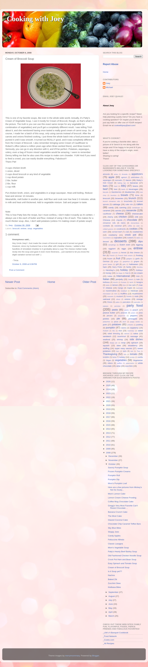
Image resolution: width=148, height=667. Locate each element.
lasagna (139, 282)
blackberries (116, 192)
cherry (110, 217)
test (132, 351)
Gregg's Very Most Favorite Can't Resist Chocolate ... (123, 507)
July (110, 600)
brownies (119, 198)
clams (123, 223)
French (112, 255)
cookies (133, 228)
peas (141, 313)
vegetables (38, 228)
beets (123, 189)
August (111, 596)
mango (120, 288)
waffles (119, 363)
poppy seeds (135, 322)
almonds (106, 174)
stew (119, 345)
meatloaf (124, 291)
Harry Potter (117, 267)
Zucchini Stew (114, 583)
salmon (126, 333)
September (113, 592)
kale (138, 279)
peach (135, 310)
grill (117, 264)
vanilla (140, 357)
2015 (108, 425)
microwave (107, 294)
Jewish (130, 279)
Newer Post (12, 281)
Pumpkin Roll (114, 475)
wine (118, 366)
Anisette (125, 174)
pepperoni (121, 316)
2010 (108, 445)
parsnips (117, 306)
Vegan (108, 360)
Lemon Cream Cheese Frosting (122, 498)
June (110, 604)
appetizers (137, 174)
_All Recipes (108, 643)
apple (111, 177)
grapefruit (126, 261)
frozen (109, 259)
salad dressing (114, 334)
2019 (108, 409)
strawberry (132, 345)
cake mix (129, 204)
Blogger (95, 656)
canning (122, 207)
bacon (128, 180)
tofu (125, 354)
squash (106, 345)
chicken (123, 216)
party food (135, 305)
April (110, 612)
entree (23, 228)
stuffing (106, 348)
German (106, 261)
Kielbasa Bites (114, 587)
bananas (134, 183)
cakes (139, 204)
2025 (108, 385)
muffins (123, 293)
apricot (124, 177)
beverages (133, 189)
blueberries (130, 192)
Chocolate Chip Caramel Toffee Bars (124, 524)
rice (120, 331)
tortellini (106, 357)
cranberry (113, 235)
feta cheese (135, 253)
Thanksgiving (110, 354)
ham (105, 267)
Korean (123, 282)
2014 (108, 429)
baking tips (121, 183)
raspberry (134, 328)
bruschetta (128, 201)
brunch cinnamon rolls (111, 201)
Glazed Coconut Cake (118, 520)
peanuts (124, 313)
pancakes (127, 302)
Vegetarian (138, 360)
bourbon (114, 195)
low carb (132, 285)
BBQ (123, 185)
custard (130, 238)
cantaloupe (136, 208)
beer (115, 189)
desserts (120, 241)
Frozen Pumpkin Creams (119, 471)
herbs (128, 267)
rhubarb (105, 331)
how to (128, 273)
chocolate (132, 219)
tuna (114, 357)
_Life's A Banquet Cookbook (115, 632)
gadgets (129, 259)
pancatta (137, 302)
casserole (131, 210)
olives (118, 299)
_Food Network (110, 636)
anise (116, 174)
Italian (106, 279)
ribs (113, 331)
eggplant (112, 249)
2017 (108, 417)
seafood (106, 339)
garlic (137, 259)
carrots (118, 210)
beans (135, 186)
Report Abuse (110, 64)
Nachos (111, 575)
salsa (135, 333)
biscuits (105, 192)
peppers (133, 315)
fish (104, 255)
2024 (108, 389)
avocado (118, 180)
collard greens (108, 229)
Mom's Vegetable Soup (118, 547)
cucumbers (107, 238)
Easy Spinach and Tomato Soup (122, 563)
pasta (115, 309)
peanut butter (109, 313)
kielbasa (106, 282)
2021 (108, 401)
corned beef (117, 232)
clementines (135, 223)
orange (139, 299)
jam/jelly (119, 279)
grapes (136, 261)
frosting (139, 255)
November (113, 460)
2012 (108, 437)
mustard (119, 296)
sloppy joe (113, 343)
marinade (139, 288)
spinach (134, 343)
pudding (139, 325)
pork (105, 324)
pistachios (106, 322)
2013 (108, 433)
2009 (108, 449)
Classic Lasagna (115, 544)
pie (118, 318)
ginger (116, 261)
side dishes (136, 339)
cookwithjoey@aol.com (124, 125)
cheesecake (137, 214)
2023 (108, 393)
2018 (108, 413)
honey (108, 273)
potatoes (116, 324)
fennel (123, 253)
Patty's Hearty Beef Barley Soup (122, 551)
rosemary (130, 331)
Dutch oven (125, 245)
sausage (134, 336)
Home (51, 281)
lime (124, 285)
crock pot (130, 234)
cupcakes (118, 238)
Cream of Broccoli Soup (119, 567)
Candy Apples (114, 536)
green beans (107, 264)
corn (105, 232)
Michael (109, 87)
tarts (124, 351)
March (111, 616)
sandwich (107, 336)
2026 (108, 381)
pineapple (132, 319)
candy (111, 207)
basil (115, 186)
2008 (108, 453)
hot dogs (119, 273)
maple (129, 288)
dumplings (112, 245)
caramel (106, 210)
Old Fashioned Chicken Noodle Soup (124, 555)
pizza (116, 322)
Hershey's (110, 270)
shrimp (120, 339)
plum (124, 322)
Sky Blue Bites (114, 528)
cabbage (116, 204)
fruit (118, 258)
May (110, 608)
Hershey (140, 267)
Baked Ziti (112, 579)
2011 (108, 441)
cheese (120, 213)
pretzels (130, 325)
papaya (105, 306)
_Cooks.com (108, 640)
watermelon (130, 363)
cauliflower (107, 214)
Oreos (109, 302)
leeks (107, 285)
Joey (108, 83)
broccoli (16, 228)
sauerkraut (121, 336)
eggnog (139, 245)
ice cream (138, 273)
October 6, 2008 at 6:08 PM (24, 264)
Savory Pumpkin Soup (118, 467)
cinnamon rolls (109, 223)
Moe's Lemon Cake (116, 494)
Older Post (89, 281)
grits (123, 264)
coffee (130, 226)
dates (138, 238)
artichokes (135, 177)
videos (110, 363)
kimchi (115, 282)
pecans (110, 316)
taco (117, 351)
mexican (134, 291)
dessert (106, 242)
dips (140, 241)
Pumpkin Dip (114, 479)
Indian (109, 276)
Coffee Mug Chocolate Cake (120, 501)
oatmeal (106, 299)
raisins (123, 328)
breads (124, 195)
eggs (124, 249)
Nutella (128, 296)
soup (30, 228)
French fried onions (125, 255)
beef (105, 189)
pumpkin (110, 327)
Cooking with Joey (35, 19)
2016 (108, 421)
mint (115, 294)
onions (127, 299)
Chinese (106, 220)
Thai (138, 351)
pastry (126, 310)
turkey (122, 357)
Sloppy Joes (113, 532)
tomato (133, 354)
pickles (106, 319)
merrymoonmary (72, 656)
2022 (108, 397)
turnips (132, 357)
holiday (124, 270)
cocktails (106, 226)
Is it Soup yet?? (115, 571)
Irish (138, 276)
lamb (131, 282)
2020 (108, 405)
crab (127, 232)
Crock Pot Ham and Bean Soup (122, 559)
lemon (115, 285)
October (112, 464)
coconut (118, 226)
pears (133, 313)
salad (140, 331)
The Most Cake (115, 516)
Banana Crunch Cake (117, 512)
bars (105, 185)
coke (138, 226)
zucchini (129, 366)
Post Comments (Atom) (28, 288)
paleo (118, 302)
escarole (115, 253)
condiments (121, 229)
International (123, 276)
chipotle (119, 220)
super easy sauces (123, 348)
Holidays (139, 270)
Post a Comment (16, 270)
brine (137, 195)
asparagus (107, 180)
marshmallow (111, 291)
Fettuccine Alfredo (116, 540)
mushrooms (137, 293)
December (113, 456)
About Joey (108, 105)
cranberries (138, 232)
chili (136, 217)
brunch (132, 198)
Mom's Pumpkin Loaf (117, 483)
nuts (137, 296)
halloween (133, 264)
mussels (110, 296)
